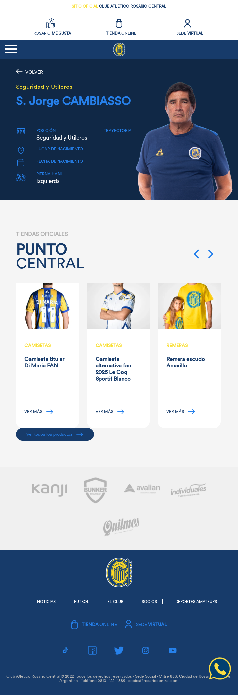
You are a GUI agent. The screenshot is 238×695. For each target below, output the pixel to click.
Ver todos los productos (54, 434)
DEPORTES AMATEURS (196, 602)
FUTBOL (81, 602)
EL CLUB (115, 602)
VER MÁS (38, 411)
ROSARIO (52, 33)
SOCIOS (149, 602)
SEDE (190, 33)
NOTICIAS (46, 602)
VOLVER (29, 72)
